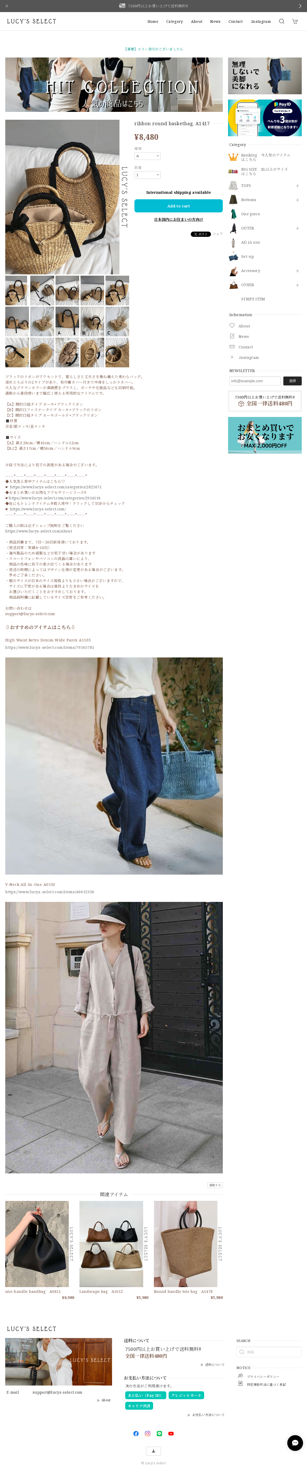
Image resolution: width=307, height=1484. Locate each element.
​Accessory (250, 271)
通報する (215, 1185)
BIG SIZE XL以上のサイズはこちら (264, 171)
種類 (138, 148)
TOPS (246, 186)
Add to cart (178, 205)
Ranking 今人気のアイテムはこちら (265, 157)
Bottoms (248, 200)
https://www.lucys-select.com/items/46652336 (49, 891)
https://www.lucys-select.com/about (38, 531)
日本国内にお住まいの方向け (178, 219)
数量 (138, 167)
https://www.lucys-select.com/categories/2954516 (54, 497)
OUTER (247, 228)
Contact (236, 21)
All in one (250, 242)
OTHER (247, 285)
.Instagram (261, 21)
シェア (218, 234)
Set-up (247, 256)
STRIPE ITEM (253, 299)
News (215, 21)
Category (174, 21)
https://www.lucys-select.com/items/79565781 (49, 647)
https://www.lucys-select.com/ (38, 508)
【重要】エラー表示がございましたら (153, 49)
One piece (250, 214)
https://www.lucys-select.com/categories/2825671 (56, 486)
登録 (292, 380)
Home (153, 21)
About (197, 21)
